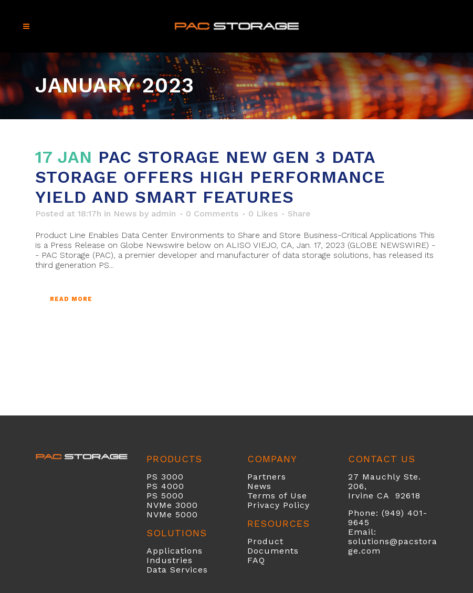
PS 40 (159, 486)
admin (163, 214)
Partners (266, 477)
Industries (169, 560)
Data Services (177, 570)
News (124, 214)
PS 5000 (165, 496)
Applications (174, 551)
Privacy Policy (278, 505)
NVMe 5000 (172, 514)
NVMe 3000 (172, 505)
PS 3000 (165, 477)
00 (178, 486)
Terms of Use (277, 496)
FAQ (256, 560)
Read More (71, 299)
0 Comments (212, 214)
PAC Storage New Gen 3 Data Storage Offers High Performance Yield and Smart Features (210, 177)
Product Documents (273, 546)
